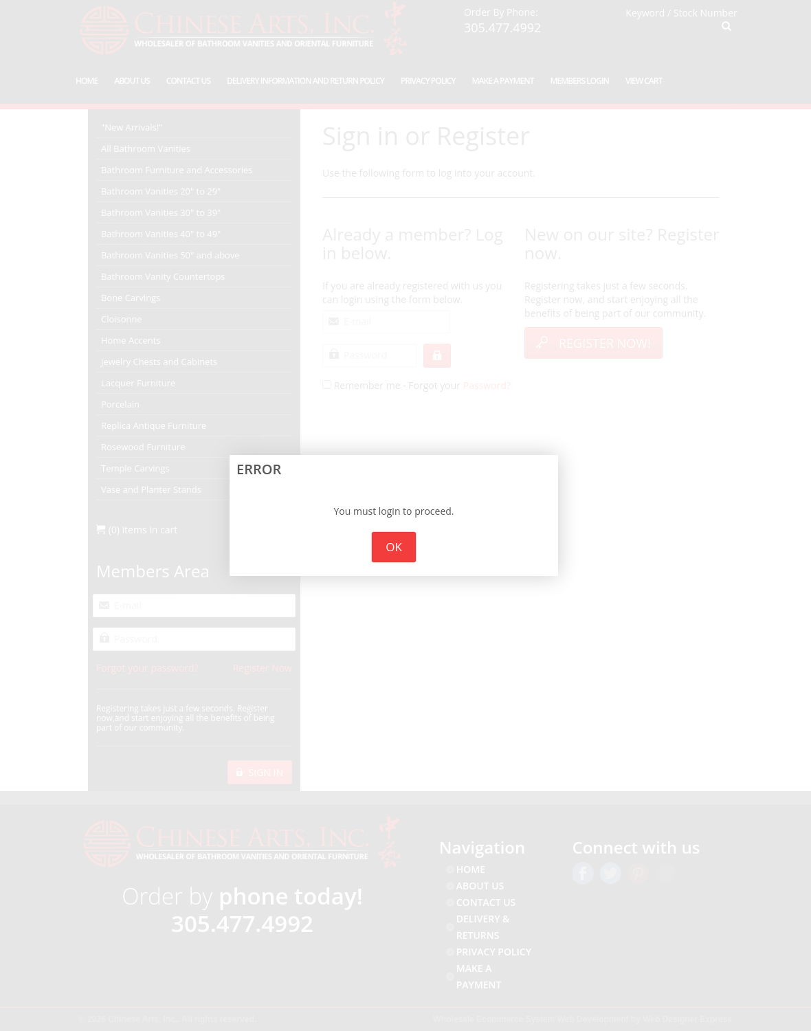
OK (394, 547)
